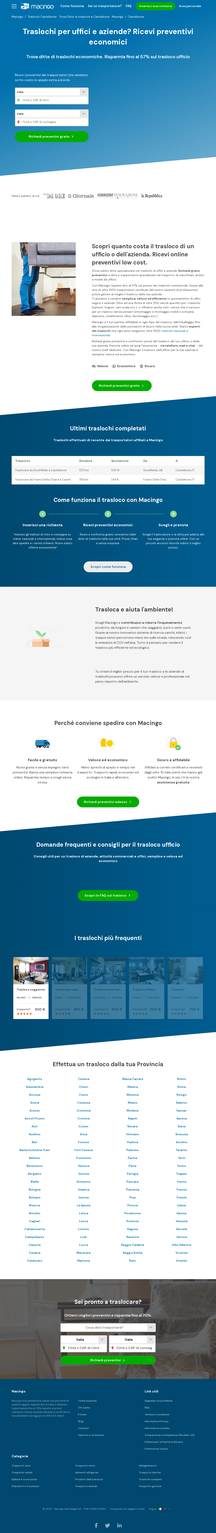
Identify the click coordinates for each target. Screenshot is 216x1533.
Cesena (83, 1079)
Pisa (132, 1197)
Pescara (132, 1181)
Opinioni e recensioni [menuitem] (91, 1435)
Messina (133, 1095)
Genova (83, 1166)
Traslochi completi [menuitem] (150, 1479)
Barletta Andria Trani (35, 1150)
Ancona (34, 1095)
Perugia (132, 1174)
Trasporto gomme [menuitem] (150, 1486)
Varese (181, 1213)
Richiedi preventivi (52, 136)
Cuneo (83, 1126)
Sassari (181, 1110)
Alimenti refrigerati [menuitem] (87, 1472)
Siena (181, 1126)
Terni (181, 1158)
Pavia (132, 1166)
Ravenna (132, 1237)
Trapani (181, 1174)
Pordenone (132, 1213)
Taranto (181, 1150)
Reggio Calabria (132, 1245)
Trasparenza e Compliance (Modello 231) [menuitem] (170, 1435)
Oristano (132, 1134)
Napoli (132, 1118)
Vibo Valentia (181, 1245)
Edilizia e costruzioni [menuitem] (24, 1479)
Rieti (132, 1260)
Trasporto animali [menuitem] (86, 1486)
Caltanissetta (34, 1229)
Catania (34, 1253)
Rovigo (182, 1095)
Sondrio (181, 1142)
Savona (181, 1118)
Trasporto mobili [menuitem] (22, 1472)
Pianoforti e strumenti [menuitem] (25, 1486)
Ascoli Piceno (35, 1118)
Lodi (83, 1237)
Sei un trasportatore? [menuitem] (105, 6)
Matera (132, 1087)
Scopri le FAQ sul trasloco (108, 895)
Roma (181, 1087)
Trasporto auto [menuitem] (21, 1465)
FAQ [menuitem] (129, 6)
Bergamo (34, 1174)
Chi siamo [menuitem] (84, 1407)
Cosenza (83, 1102)
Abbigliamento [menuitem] (148, 1465)
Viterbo (181, 1260)
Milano (132, 1102)
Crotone (83, 1118)
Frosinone (83, 1158)
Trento (182, 1181)
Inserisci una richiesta (155, 6)
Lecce (83, 1221)
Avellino (34, 1134)
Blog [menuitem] (80, 1421)
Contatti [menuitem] (83, 1428)
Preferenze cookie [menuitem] (156, 1448)
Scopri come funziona (108, 567)
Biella (35, 1181)
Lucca (83, 1245)
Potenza (132, 1221)
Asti (35, 1126)
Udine (181, 1205)
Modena (132, 1110)
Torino (181, 1166)
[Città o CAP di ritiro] (52, 100)
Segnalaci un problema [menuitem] (158, 1400)
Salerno (181, 1102)
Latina (83, 1213)
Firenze (83, 1142)
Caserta (34, 1245)
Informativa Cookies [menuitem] (157, 1428)
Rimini (181, 1079)
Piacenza (132, 1189)
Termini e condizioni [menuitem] (157, 1414)
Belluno (34, 1158)
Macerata (83, 1253)
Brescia (34, 1205)
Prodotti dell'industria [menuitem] (89, 1479)
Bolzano (34, 1197)
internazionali (101, 335)
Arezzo (34, 1110)
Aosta (34, 1102)
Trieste (181, 1197)
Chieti (83, 1087)
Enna (83, 1134)
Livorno (83, 1229)
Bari (34, 1142)
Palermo (132, 1150)
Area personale (190, 6)
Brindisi (34, 1213)
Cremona (83, 1110)
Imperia (83, 1189)
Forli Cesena (83, 1150)
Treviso (181, 1189)
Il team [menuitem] (82, 1414)
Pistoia (132, 1205)
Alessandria (34, 1087)
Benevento (35, 1166)
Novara (132, 1126)
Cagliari (34, 1221)
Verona (181, 1237)
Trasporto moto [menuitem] (85, 1465)
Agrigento (34, 1079)
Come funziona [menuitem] (72, 6)
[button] (14, 6)
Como (83, 1095)
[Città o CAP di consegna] (52, 122)
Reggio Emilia (132, 1253)
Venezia (181, 1221)
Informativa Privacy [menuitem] (156, 1421)
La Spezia (83, 1205)
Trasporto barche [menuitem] (150, 1472)
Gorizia (83, 1174)
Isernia (84, 1197)
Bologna (34, 1189)
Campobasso (34, 1237)
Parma (132, 1158)
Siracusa (181, 1134)
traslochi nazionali (173, 331)
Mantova (83, 1260)
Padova (132, 1142)
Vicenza (181, 1253)
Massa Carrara (132, 1079)
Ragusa (132, 1229)
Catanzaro (34, 1260)
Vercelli (181, 1229)
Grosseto (83, 1181)
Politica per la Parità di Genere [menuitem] (164, 1442)
